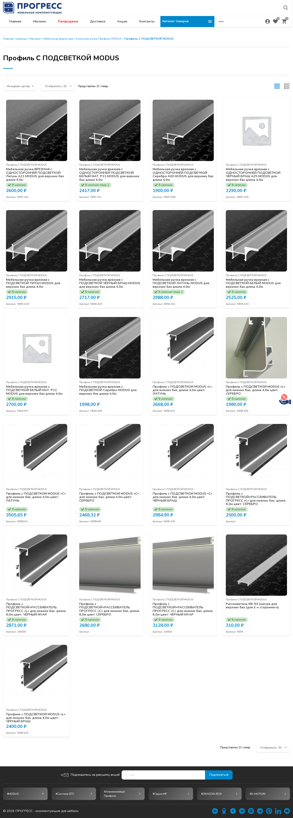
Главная (69, 23)
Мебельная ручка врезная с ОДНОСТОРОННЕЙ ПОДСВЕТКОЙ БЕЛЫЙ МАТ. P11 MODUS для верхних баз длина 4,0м (109, 175)
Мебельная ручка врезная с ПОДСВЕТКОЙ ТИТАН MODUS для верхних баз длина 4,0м (33, 283)
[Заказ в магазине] (20, 86)
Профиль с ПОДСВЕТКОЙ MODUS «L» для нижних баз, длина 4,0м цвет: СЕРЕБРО (255, 390)
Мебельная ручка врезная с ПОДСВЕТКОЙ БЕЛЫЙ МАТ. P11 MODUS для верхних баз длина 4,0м (34, 390)
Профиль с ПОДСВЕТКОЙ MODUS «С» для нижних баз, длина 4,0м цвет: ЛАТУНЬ (36, 497)
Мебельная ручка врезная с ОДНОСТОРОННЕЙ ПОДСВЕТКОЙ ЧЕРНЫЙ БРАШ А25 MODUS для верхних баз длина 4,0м (253, 175)
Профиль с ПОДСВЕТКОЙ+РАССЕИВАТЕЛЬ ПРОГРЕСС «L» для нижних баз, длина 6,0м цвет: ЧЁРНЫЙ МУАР (36, 610)
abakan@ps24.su (263, 13)
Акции (176, 23)
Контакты (200, 23)
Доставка (151, 23)
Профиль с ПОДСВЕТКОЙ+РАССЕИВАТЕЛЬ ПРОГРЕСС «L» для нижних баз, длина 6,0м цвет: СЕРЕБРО (255, 499)
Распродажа (122, 23)
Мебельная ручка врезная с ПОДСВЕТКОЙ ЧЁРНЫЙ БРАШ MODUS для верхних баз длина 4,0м (107, 283)
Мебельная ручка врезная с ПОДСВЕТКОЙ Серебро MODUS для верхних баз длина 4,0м (108, 390)
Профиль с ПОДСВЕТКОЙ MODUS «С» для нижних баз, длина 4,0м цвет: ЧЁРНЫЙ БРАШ (183, 497)
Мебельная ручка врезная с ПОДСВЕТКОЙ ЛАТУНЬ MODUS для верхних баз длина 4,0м (181, 283)
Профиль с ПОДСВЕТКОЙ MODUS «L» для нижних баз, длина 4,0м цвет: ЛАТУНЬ (182, 390)
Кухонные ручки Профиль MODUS (99, 39)
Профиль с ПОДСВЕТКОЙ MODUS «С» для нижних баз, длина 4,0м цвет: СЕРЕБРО (109, 497)
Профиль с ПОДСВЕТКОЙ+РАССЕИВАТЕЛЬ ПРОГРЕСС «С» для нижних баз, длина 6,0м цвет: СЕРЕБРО (109, 610)
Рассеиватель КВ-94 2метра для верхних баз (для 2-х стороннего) (252, 606)
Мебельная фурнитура (58, 39)
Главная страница (15, 39)
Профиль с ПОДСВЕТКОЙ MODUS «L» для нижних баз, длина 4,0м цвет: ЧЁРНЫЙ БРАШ (36, 718)
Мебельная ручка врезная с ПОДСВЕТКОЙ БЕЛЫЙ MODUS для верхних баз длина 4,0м (253, 283)
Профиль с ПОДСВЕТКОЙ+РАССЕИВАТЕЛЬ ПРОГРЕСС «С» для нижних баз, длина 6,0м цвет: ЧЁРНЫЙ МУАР (183, 610)
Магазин (93, 23)
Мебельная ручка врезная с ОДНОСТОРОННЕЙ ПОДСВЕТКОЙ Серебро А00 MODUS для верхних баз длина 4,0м (183, 175)
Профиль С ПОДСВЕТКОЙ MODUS (26, 164)
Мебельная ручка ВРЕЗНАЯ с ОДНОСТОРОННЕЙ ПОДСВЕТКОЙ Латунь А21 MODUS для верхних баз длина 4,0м (35, 175)
